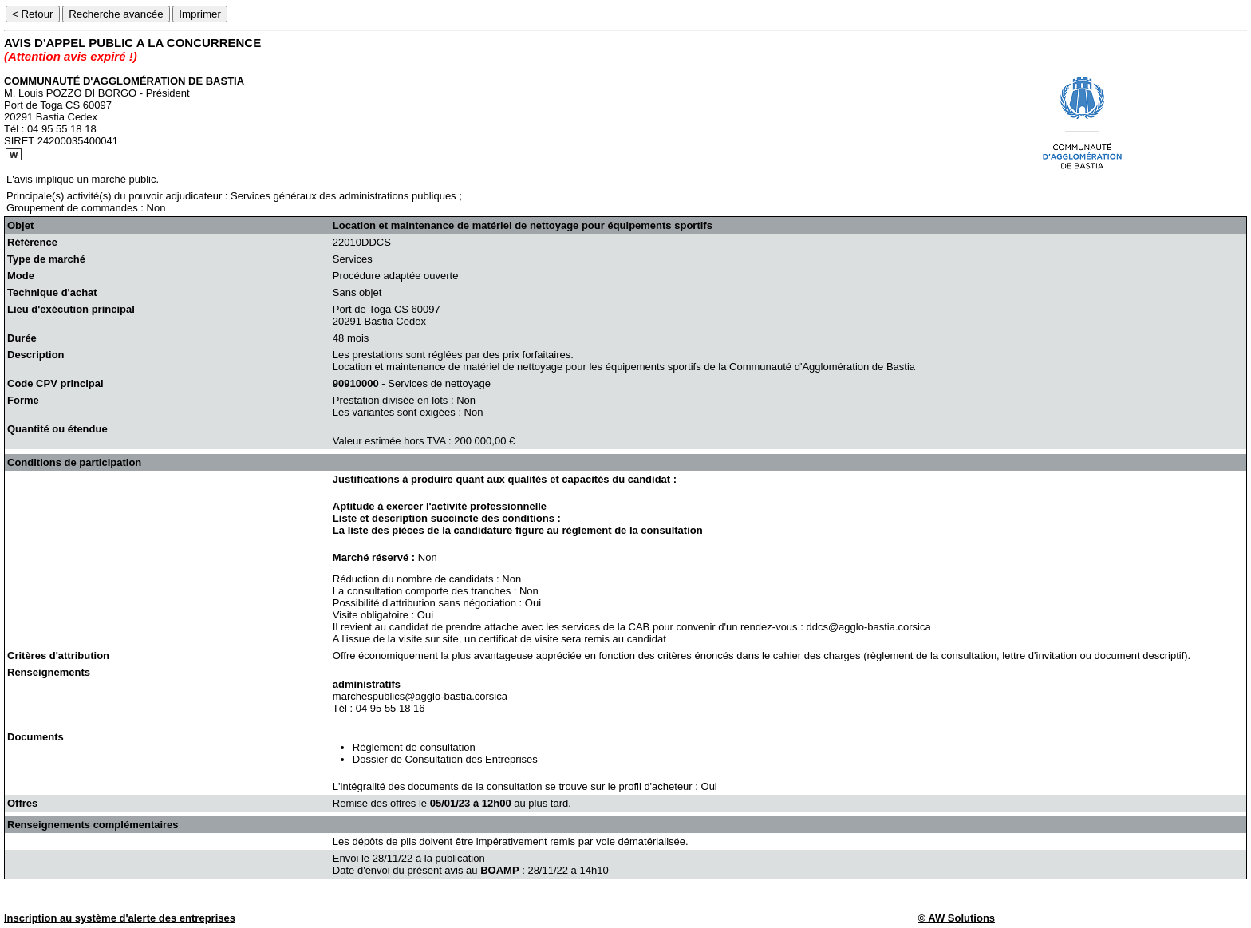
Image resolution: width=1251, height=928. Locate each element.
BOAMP (499, 870)
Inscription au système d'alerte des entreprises (119, 918)
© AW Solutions (956, 918)
